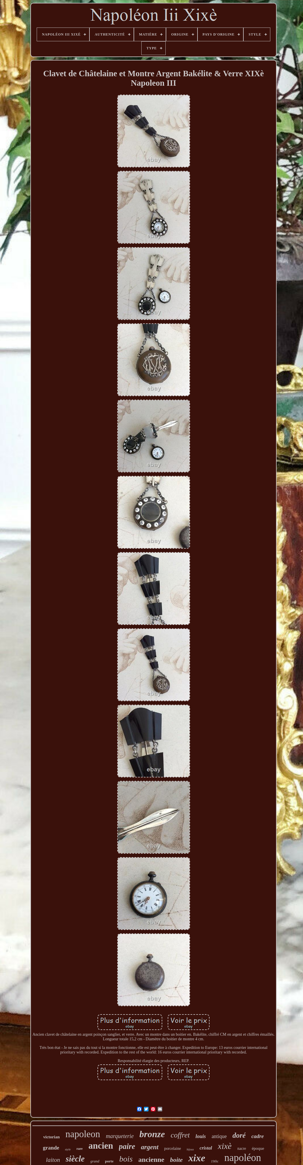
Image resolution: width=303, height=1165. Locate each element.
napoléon (242, 1157)
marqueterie (120, 1136)
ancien (100, 1146)
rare (80, 1149)
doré (239, 1135)
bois (126, 1158)
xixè (225, 1146)
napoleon (82, 1134)
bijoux (190, 1149)
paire (127, 1146)
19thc (215, 1161)
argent (150, 1147)
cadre (257, 1136)
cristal (206, 1148)
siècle (75, 1158)
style (68, 1149)
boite (176, 1159)
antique (219, 1136)
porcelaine (172, 1148)
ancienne (151, 1159)
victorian (51, 1137)
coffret (180, 1135)
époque (258, 1148)
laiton (53, 1159)
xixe (196, 1158)
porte (109, 1161)
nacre (241, 1148)
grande (51, 1148)
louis (201, 1136)
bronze (152, 1134)
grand (94, 1161)
